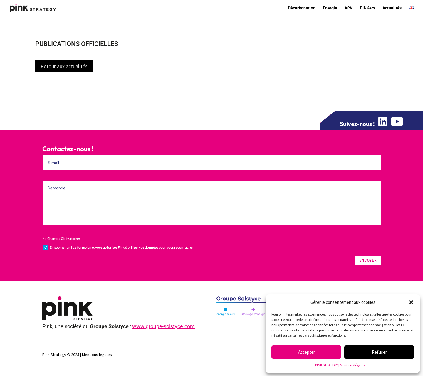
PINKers (367, 8)
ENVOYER (368, 260)
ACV (348, 8)
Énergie (330, 8)
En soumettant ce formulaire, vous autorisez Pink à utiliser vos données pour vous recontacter (118, 247)
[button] (411, 302)
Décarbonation (301, 8)
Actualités (392, 8)
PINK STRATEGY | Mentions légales (340, 365)
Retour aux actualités (64, 66)
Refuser (379, 352)
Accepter (306, 352)
